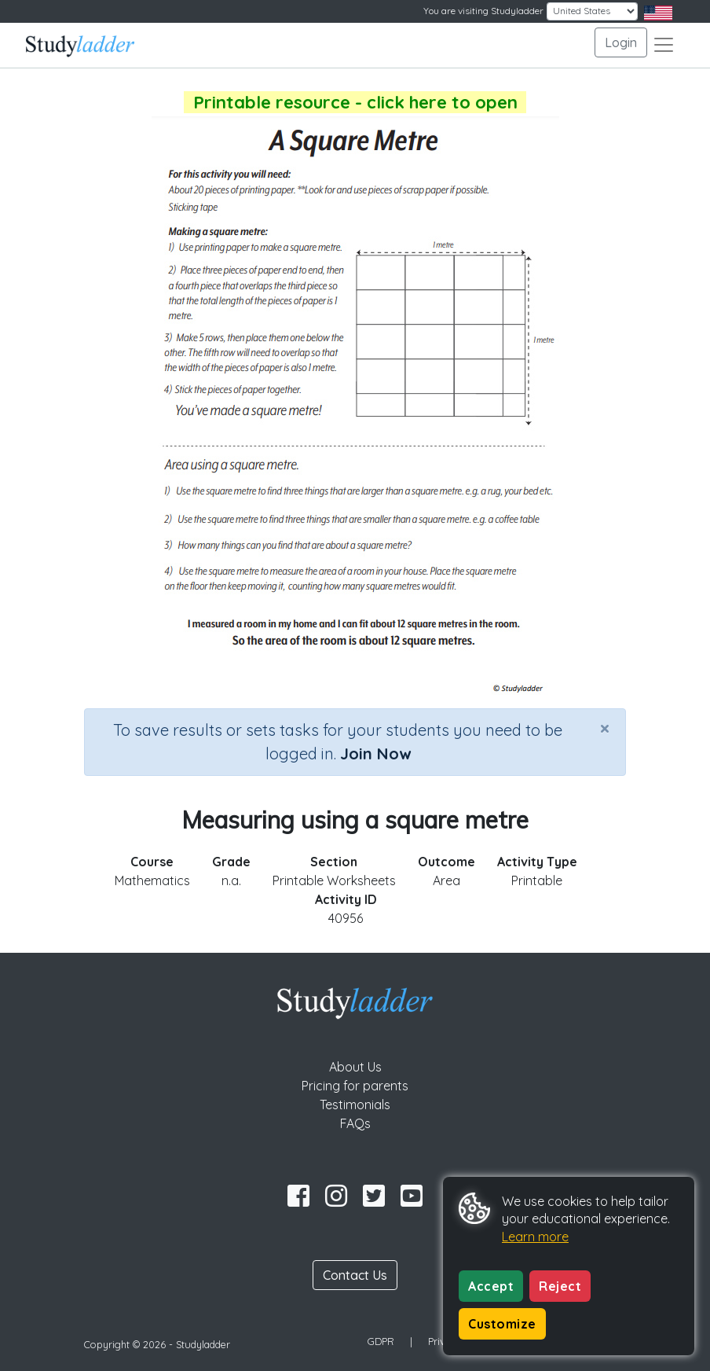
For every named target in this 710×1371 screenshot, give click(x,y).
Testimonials (355, 1104)
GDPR (381, 1341)
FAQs (355, 1123)
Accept (491, 1286)
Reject (560, 1286)
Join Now (375, 753)
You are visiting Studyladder (483, 11)
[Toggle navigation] (663, 45)
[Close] (604, 728)
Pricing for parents (355, 1085)
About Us (355, 1067)
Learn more (535, 1236)
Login (621, 42)
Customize (502, 1324)
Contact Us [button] (355, 1275)
